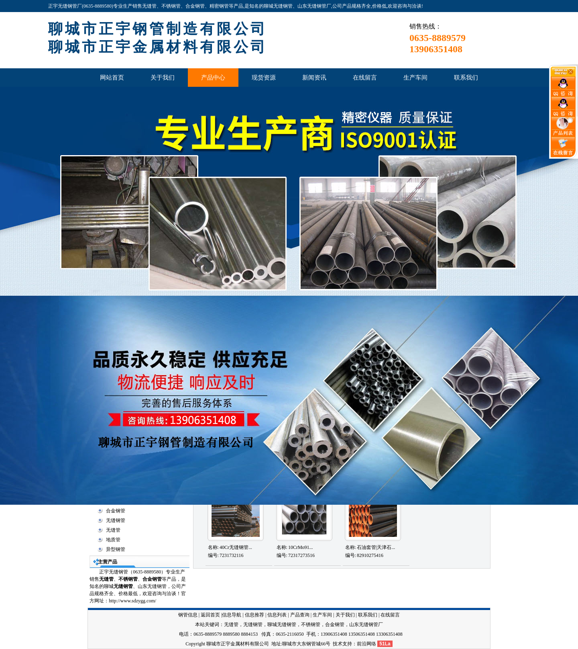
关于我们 (345, 615)
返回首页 (210, 615)
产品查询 (299, 615)
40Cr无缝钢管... (236, 547)
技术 (337, 644)
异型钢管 (115, 549)
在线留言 (390, 615)
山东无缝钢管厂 (366, 624)
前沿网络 (366, 644)
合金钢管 (115, 511)
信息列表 (277, 615)
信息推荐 (254, 615)
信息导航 (231, 615)
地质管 (113, 540)
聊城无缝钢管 (281, 624)
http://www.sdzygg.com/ (132, 601)
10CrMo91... (300, 547)
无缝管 (113, 530)
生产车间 (322, 615)
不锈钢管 (128, 579)
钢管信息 (187, 615)
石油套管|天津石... (376, 547)
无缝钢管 (115, 520)
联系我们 (367, 615)
